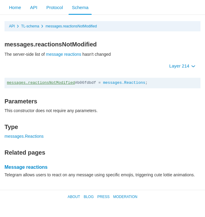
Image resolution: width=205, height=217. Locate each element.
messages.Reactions (124, 82)
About (74, 197)
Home (15, 7)
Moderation (125, 197)
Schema (80, 7)
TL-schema (30, 26)
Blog (88, 197)
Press (103, 197)
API (33, 7)
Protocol (54, 7)
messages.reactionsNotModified (71, 26)
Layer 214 (182, 65)
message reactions (63, 54)
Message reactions (26, 167)
